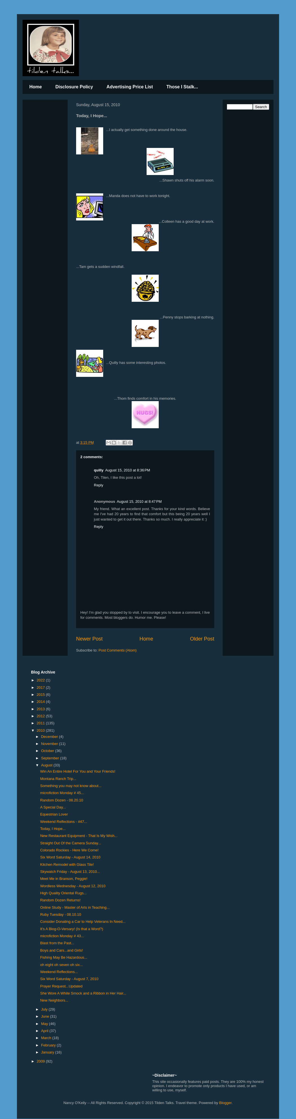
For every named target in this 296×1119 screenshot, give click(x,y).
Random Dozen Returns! (60, 900)
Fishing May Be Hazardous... (63, 957)
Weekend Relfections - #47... (63, 821)
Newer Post (89, 639)
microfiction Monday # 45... (62, 793)
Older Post (202, 639)
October (48, 751)
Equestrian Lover (54, 814)
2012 (41, 716)
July (45, 1009)
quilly (98, 470)
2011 (41, 723)
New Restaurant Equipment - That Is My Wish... (78, 836)
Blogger (225, 1103)
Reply (98, 485)
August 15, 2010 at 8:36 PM (127, 470)
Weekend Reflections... (59, 972)
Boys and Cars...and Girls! (61, 950)
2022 (41, 680)
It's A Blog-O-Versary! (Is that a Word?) (71, 929)
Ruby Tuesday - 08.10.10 (60, 914)
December (50, 737)
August (47, 765)
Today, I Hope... (52, 829)
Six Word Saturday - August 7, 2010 (69, 979)
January (48, 1052)
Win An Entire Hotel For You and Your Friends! (77, 771)
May (45, 1024)
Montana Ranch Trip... (58, 779)
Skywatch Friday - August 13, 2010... (70, 871)
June (45, 1016)
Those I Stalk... (182, 86)
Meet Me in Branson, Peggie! (63, 879)
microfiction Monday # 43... (62, 936)
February (49, 1045)
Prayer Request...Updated (61, 986)
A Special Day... (53, 807)
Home (35, 86)
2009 (41, 1061)
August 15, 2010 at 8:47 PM (139, 501)
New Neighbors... (54, 1000)
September (50, 758)
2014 (41, 702)
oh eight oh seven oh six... (61, 965)
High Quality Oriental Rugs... (63, 893)
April (45, 1031)
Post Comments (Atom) (118, 650)
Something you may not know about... (70, 786)
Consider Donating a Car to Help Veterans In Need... (82, 921)
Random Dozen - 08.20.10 (61, 800)
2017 (41, 687)
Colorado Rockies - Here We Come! (69, 850)
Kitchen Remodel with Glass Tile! (67, 864)
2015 (41, 694)
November (50, 744)
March (46, 1038)
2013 (41, 709)
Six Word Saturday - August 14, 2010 (70, 857)
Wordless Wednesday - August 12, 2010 (72, 886)
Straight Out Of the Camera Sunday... (70, 843)
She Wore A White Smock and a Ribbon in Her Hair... (83, 993)
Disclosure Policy (74, 86)
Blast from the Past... (57, 943)
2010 (41, 730)
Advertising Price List (130, 86)
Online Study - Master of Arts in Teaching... (74, 907)
